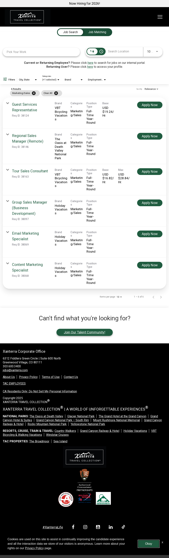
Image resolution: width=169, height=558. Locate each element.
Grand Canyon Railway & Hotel (99, 431)
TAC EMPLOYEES (14, 383)
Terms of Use (51, 377)
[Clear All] (56, 93)
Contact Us (71, 377)
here (90, 63)
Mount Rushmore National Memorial (116, 420)
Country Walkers (65, 431)
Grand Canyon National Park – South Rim (62, 420)
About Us (9, 377)
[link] (84, 113)
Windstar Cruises (57, 435)
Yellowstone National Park (88, 424)
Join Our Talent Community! (84, 332)
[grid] (77, 93)
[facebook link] (74, 527)
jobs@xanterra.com (15, 370)
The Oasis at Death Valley (46, 416)
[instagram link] (86, 527)
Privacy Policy (28, 377)
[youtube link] (98, 527)
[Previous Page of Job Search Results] (153, 297)
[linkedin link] (111, 527)
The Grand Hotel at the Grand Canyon (122, 416)
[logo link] (27, 17)
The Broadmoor (39, 441)
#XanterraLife (53, 527)
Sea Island (60, 441)
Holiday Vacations (135, 431)
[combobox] (41, 52)
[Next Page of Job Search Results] (161, 297)
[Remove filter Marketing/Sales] (34, 93)
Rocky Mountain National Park (47, 424)
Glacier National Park (81, 416)
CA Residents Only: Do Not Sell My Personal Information (40, 391)
